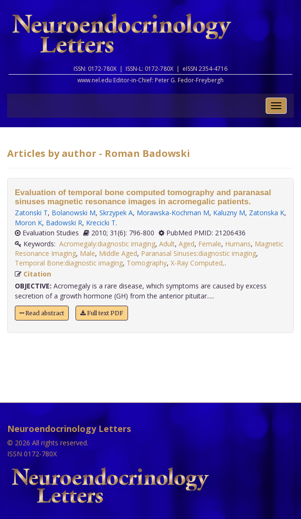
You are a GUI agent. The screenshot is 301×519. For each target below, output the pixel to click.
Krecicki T (101, 222)
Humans (238, 243)
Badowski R (64, 222)
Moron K (28, 222)
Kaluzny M (229, 212)
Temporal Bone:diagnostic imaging (69, 262)
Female (209, 243)
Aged (186, 243)
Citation (37, 273)
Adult (167, 243)
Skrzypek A (116, 212)
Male (87, 253)
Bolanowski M (74, 212)
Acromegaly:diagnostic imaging (107, 243)
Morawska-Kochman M (173, 212)
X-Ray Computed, (198, 262)
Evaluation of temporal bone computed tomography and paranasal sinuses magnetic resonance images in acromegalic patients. (143, 197)
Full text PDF (101, 313)
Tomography (147, 262)
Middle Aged (118, 253)
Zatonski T (31, 212)
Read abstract (42, 313)
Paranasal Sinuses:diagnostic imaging (198, 253)
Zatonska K (266, 212)
